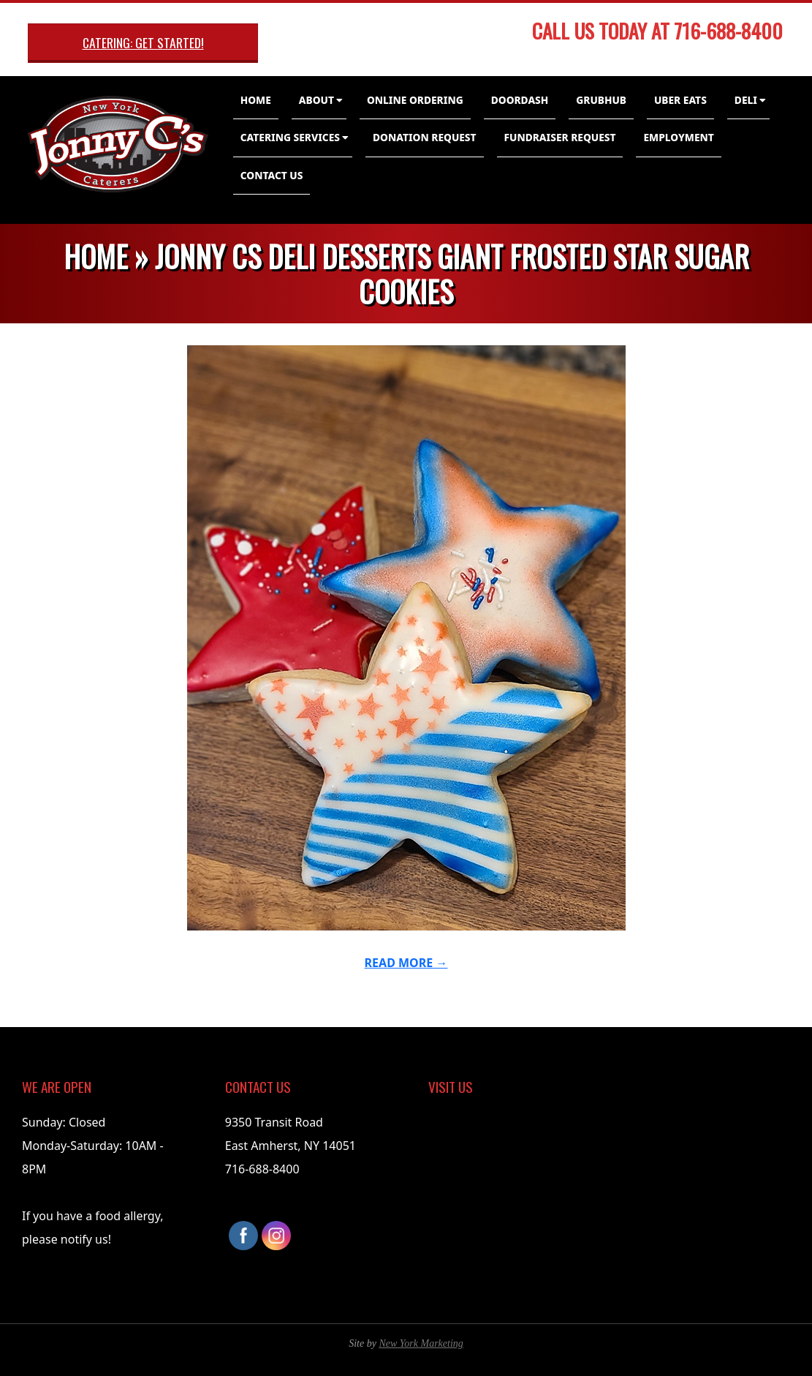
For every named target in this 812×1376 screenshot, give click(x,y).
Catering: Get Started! (143, 42)
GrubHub (601, 100)
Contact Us (271, 175)
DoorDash (520, 100)
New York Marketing (421, 1343)
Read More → (406, 963)
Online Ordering (415, 100)
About (316, 100)
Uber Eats (680, 100)
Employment (678, 137)
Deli (746, 100)
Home (255, 100)
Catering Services (290, 137)
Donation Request (425, 137)
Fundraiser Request (560, 137)
